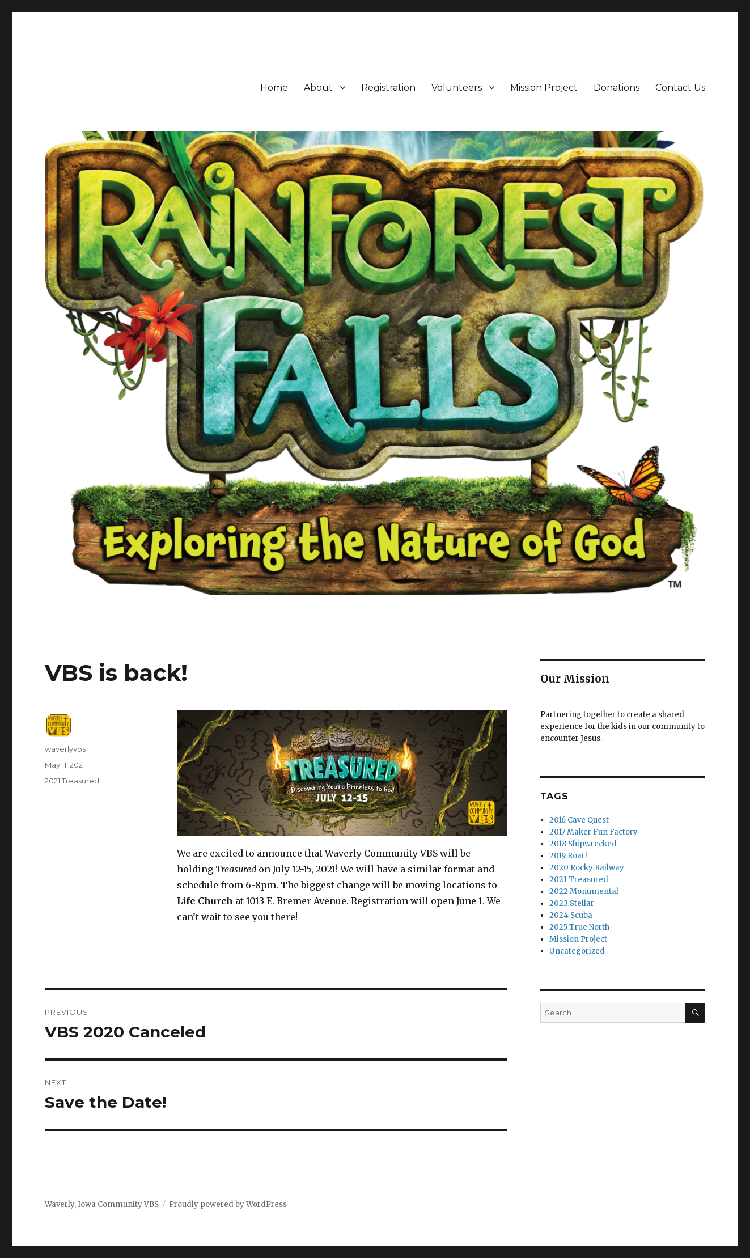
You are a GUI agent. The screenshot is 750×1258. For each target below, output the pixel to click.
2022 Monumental (583, 891)
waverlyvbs (65, 748)
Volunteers (456, 87)
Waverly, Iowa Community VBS (102, 1204)
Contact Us (680, 87)
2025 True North (579, 927)
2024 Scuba (570, 915)
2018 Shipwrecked (583, 844)
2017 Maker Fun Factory (593, 832)
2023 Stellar (571, 903)
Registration (388, 87)
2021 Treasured (72, 780)
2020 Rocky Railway (586, 867)
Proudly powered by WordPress (228, 1204)
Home (274, 87)
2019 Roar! (568, 856)
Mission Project (544, 87)
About (318, 87)
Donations (616, 87)
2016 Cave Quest (579, 820)
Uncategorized (577, 951)
